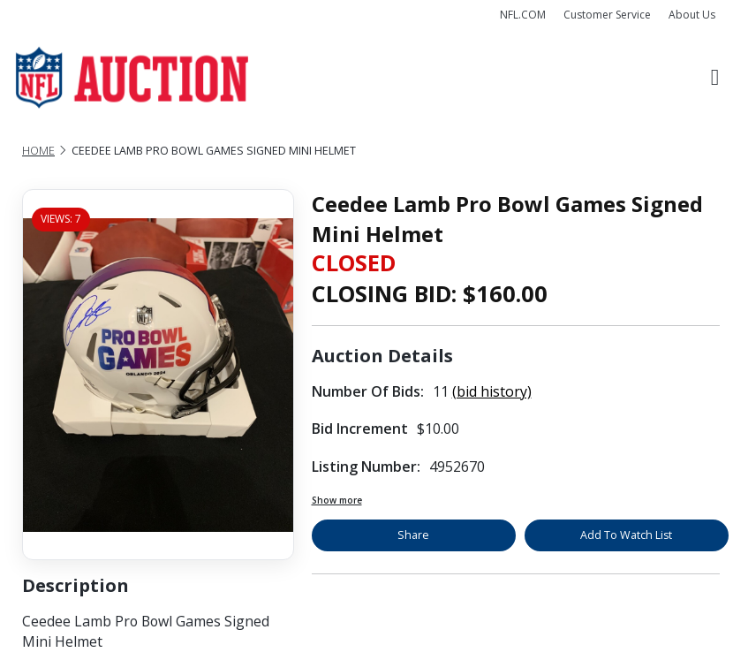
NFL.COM (523, 14)
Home (38, 150)
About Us (692, 14)
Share (413, 534)
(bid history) (492, 391)
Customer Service (607, 14)
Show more (337, 500)
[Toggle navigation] (715, 77)
